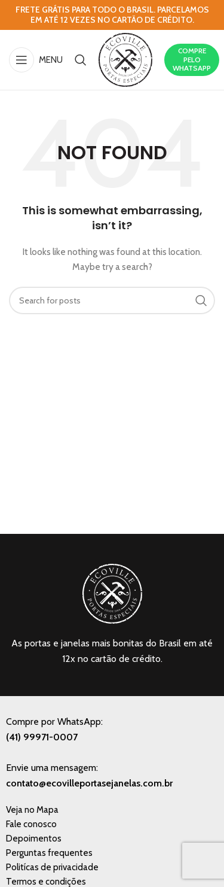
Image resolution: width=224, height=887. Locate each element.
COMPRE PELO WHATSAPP (192, 59)
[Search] (81, 60)
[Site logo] (125, 58)
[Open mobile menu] (36, 60)
